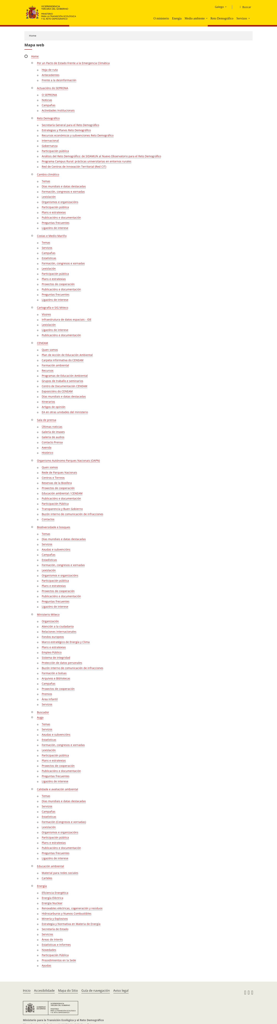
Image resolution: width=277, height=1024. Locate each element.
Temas (46, 181)
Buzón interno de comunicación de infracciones (72, 514)
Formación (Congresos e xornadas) (64, 822)
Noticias (47, 100)
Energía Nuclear (52, 903)
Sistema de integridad (56, 657)
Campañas (48, 105)
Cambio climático (48, 174)
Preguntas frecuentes (55, 223)
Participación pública (55, 151)
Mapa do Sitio (68, 990)
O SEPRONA (49, 95)
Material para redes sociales (60, 873)
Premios (47, 694)
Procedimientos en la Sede (59, 960)
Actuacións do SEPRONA (52, 88)
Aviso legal (120, 990)
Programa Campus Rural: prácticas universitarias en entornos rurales (86, 161)
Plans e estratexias (54, 212)
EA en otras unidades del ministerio (65, 412)
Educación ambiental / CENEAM (62, 493)
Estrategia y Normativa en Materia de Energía (71, 924)
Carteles (47, 878)
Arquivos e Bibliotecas (56, 678)
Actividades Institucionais (58, 110)
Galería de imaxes (53, 432)
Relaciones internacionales (59, 631)
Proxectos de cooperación (58, 284)
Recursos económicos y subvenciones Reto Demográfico (77, 135)
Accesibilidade (44, 990)
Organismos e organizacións (60, 202)
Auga (40, 717)
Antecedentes (50, 75)
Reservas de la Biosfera (57, 483)
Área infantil (50, 699)
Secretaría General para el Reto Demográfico (70, 125)
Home (32, 35)
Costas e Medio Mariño (52, 236)
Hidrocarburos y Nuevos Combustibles (66, 913)
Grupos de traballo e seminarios (62, 381)
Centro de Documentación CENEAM (64, 386)
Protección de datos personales (62, 663)
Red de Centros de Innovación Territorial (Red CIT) (74, 166)
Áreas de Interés (52, 939)
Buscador (43, 712)
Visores (46, 314)
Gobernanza (50, 146)
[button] (207, 18)
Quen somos (50, 350)
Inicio (27, 990)
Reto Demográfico (221, 18)
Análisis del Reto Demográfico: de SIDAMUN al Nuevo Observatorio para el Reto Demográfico (101, 156)
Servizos (241, 18)
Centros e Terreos (53, 477)
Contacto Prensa (52, 442)
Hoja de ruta (50, 70)
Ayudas (46, 965)
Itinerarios (48, 401)
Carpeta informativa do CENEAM (62, 360)
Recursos (47, 370)
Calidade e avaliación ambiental (57, 789)
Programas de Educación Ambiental (65, 376)
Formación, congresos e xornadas (63, 191)
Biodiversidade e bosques (53, 527)
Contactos (48, 519)
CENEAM (42, 343)
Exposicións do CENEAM (57, 391)
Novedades (49, 950)
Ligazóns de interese (55, 228)
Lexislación (49, 197)
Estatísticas (49, 258)
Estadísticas (49, 560)
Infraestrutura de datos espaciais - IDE (66, 319)
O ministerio (161, 18)
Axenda (46, 447)
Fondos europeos (53, 637)
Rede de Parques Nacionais (59, 472)
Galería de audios (53, 437)
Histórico (47, 452)
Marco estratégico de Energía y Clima (66, 642)
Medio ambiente (195, 18)
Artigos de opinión (53, 407)
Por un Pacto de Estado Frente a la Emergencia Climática (73, 63)
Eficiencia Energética (55, 893)
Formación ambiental (55, 365)
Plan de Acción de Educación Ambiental (67, 355)
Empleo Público (52, 652)
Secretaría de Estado (55, 929)
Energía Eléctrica (52, 898)
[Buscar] (244, 7)
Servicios (47, 934)
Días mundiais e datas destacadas (64, 186)
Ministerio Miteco (48, 614)
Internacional (50, 140)
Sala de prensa (46, 420)
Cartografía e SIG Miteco (52, 307)
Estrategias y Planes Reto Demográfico (66, 130)
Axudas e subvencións (56, 549)
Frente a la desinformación (59, 80)
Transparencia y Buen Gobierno (62, 509)
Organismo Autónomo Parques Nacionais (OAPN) (68, 460)
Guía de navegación (95, 990)
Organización (50, 621)
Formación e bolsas (54, 673)
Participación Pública (55, 503)
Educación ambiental (50, 866)
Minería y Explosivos (55, 918)
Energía (176, 18)
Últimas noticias (52, 426)
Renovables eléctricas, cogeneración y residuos (72, 908)
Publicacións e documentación (61, 217)
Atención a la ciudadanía (58, 626)
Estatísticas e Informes (56, 944)
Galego (219, 7)
